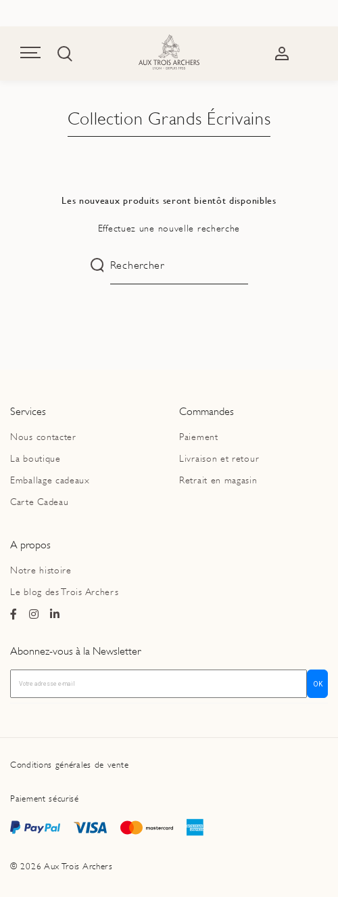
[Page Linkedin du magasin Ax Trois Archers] (55, 615)
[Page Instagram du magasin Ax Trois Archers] (34, 615)
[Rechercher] (179, 265)
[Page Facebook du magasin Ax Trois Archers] (14, 615)
